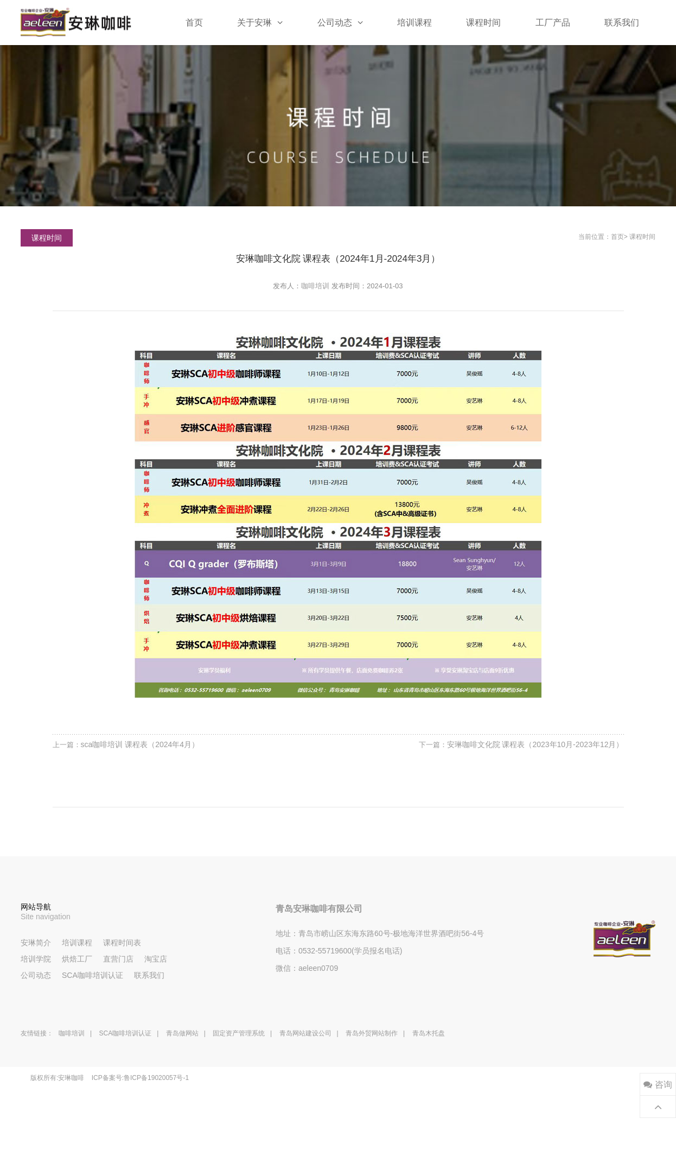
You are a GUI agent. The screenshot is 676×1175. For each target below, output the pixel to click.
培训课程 (414, 22)
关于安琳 (260, 22)
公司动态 (340, 22)
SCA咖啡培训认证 (92, 975)
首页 (194, 22)
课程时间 (483, 22)
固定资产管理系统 (239, 1033)
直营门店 (118, 959)
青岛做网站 (182, 1033)
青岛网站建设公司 (305, 1033)
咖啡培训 (315, 286)
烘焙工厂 (77, 959)
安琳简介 (36, 942)
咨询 (657, 1084)
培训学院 (36, 959)
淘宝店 (155, 959)
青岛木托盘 (428, 1033)
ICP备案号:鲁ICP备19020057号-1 (140, 1078)
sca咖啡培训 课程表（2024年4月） (140, 744)
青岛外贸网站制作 (372, 1033)
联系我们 (621, 22)
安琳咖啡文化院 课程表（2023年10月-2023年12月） (535, 744)
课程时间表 (122, 942)
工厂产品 (552, 22)
